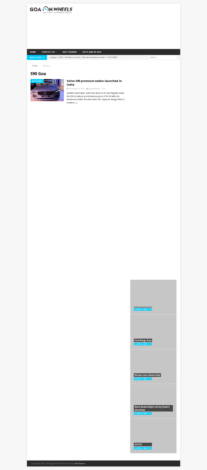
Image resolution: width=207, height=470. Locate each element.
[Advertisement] (128, 26)
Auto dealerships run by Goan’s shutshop (152, 408)
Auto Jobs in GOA (91, 52)
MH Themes (80, 463)
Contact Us (48, 52)
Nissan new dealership (147, 375)
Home (33, 52)
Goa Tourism (69, 52)
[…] (75, 102)
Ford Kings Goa (143, 340)
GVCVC (138, 444)
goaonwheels (94, 88)
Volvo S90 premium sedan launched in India (94, 82)
